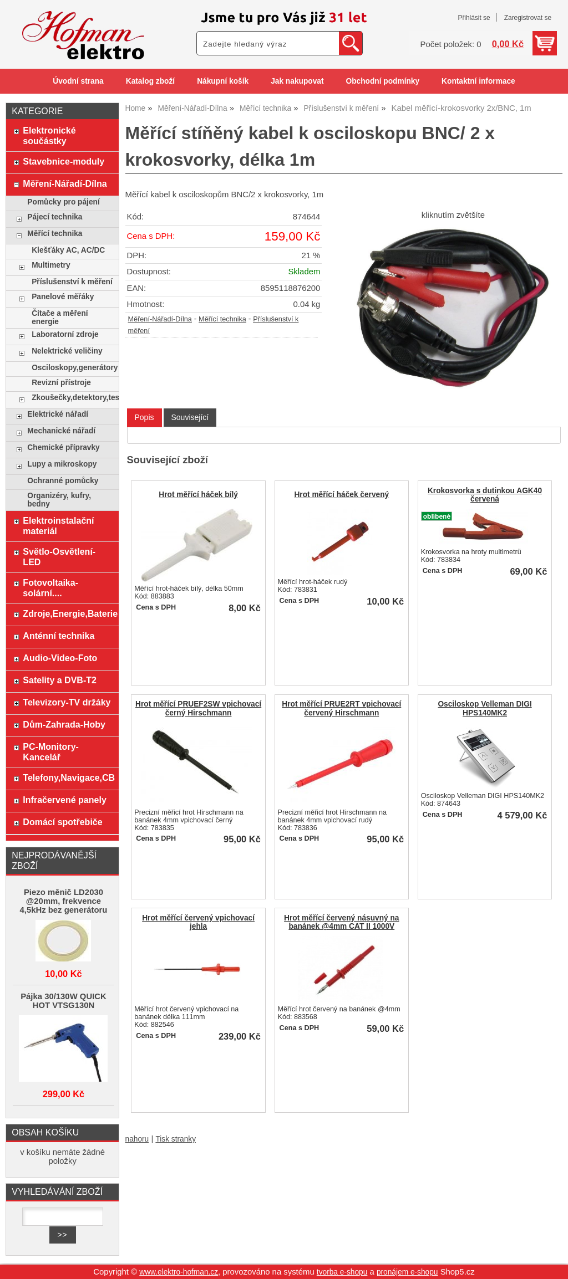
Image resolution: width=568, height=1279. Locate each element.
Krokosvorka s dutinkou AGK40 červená (485, 495)
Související (190, 417)
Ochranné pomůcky (62, 481)
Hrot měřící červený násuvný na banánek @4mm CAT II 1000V (341, 922)
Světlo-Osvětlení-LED (59, 556)
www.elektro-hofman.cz (178, 1272)
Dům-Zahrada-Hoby (64, 724)
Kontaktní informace (478, 81)
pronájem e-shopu (407, 1272)
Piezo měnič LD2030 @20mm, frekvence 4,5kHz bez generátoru (64, 901)
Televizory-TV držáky (66, 702)
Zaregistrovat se (527, 18)
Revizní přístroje (61, 382)
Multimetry (51, 265)
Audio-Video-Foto (60, 658)
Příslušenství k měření (72, 282)
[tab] (144, 417)
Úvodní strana (78, 81)
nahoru (137, 1139)
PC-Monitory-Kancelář (51, 751)
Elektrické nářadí (57, 414)
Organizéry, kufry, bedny (59, 500)
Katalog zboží (150, 81)
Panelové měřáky (63, 297)
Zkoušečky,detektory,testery (72, 397)
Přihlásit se (474, 18)
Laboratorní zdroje (65, 334)
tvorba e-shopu (342, 1272)
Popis (144, 417)
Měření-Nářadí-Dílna (160, 319)
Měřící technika (222, 319)
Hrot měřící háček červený (341, 494)
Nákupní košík (222, 81)
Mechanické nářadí (61, 431)
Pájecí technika (54, 217)
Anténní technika (58, 636)
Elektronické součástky (49, 135)
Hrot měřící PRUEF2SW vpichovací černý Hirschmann (198, 708)
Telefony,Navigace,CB (68, 777)
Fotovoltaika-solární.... (50, 587)
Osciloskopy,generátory (72, 368)
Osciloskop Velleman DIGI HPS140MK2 (484, 708)
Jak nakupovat (297, 81)
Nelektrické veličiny (67, 351)
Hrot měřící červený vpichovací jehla (198, 922)
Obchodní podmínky (382, 81)
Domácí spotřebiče (62, 822)
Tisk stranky (175, 1139)
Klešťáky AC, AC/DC (68, 250)
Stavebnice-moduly (63, 161)
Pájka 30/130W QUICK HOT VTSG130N (63, 1001)
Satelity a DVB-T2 (60, 680)
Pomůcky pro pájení (63, 202)
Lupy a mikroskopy (62, 464)
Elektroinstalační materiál (58, 525)
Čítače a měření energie (60, 317)
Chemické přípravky (63, 447)
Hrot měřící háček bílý (198, 494)
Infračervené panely (64, 800)
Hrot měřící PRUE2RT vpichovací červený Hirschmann (341, 708)
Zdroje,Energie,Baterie (68, 613)
